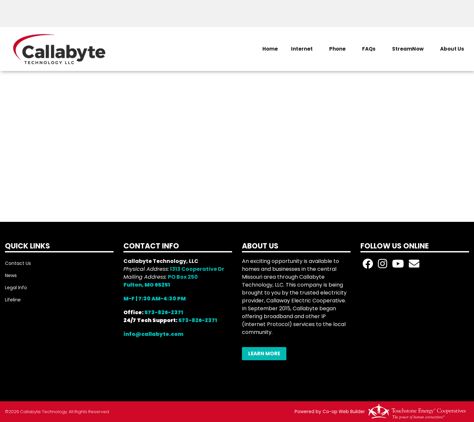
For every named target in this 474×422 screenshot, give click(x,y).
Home (270, 48)
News (11, 275)
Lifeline (13, 299)
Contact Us (18, 263)
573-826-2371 (164, 312)
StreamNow (408, 48)
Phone (337, 48)
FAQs (369, 48)
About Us (452, 48)
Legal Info (16, 287)
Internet (302, 48)
